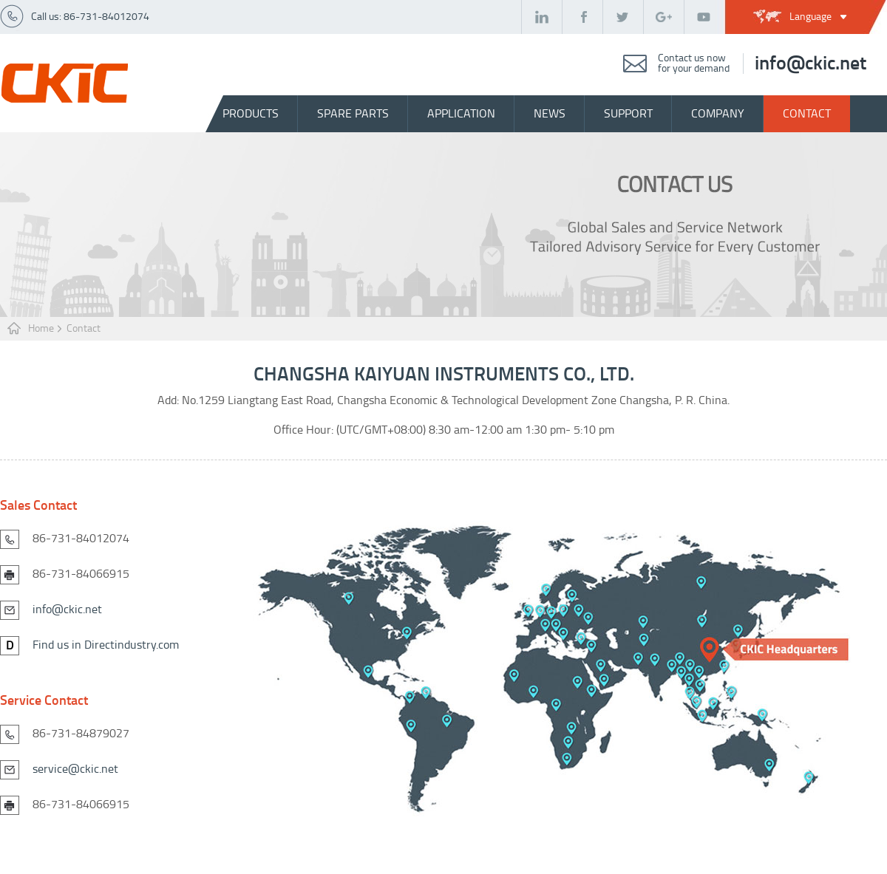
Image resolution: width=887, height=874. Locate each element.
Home (41, 328)
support (628, 113)
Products (250, 113)
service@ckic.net (75, 769)
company (717, 113)
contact (807, 113)
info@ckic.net (810, 63)
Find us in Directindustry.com (106, 645)
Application (461, 113)
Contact (84, 328)
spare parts (353, 113)
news (549, 113)
